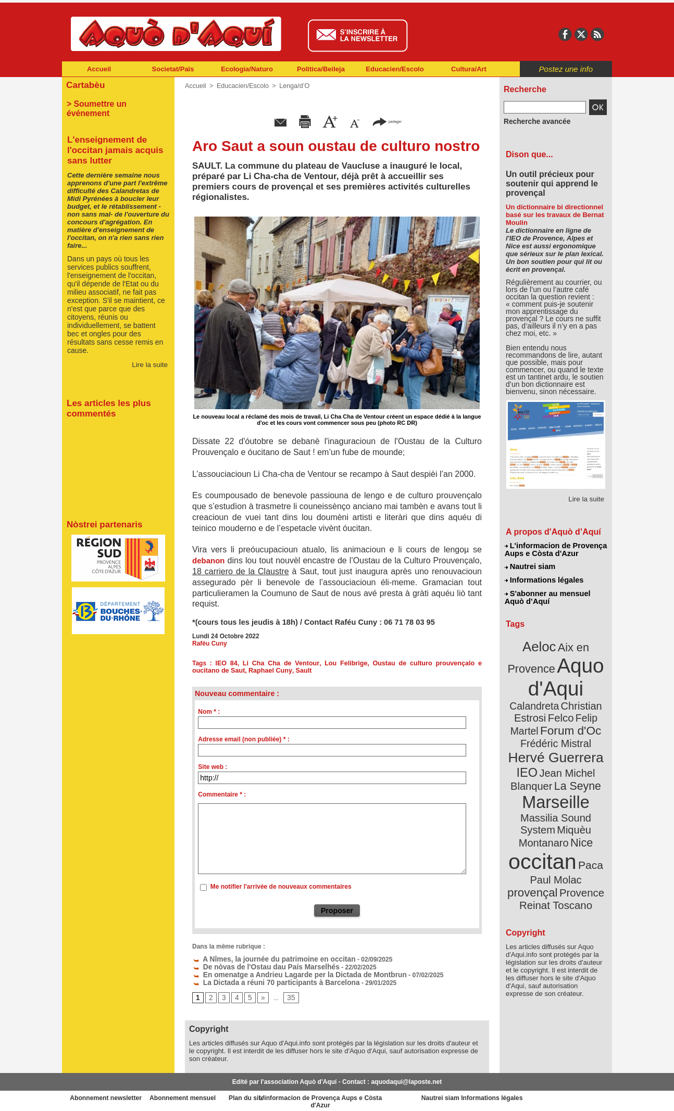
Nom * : (209, 711)
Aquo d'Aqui (553, 669)
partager (387, 121)
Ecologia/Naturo (247, 69)
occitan (543, 812)
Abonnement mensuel (200, 1095)
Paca (586, 815)
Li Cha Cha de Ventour (268, 663)
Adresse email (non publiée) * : (243, 739)
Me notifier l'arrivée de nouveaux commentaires (281, 886)
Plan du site (291, 1095)
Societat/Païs (173, 69)
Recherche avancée (533, 121)
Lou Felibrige (324, 663)
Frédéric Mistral (567, 718)
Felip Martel (540, 707)
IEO (530, 744)
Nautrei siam (530, 565)
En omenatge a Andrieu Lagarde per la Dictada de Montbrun (286, 973)
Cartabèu (84, 84)
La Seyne (574, 756)
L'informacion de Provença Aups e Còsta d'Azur (555, 549)
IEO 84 (221, 663)
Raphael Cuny (230, 670)
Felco (590, 694)
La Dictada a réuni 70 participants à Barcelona (266, 980)
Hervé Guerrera (555, 731)
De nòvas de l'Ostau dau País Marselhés (257, 965)
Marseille (538, 770)
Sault (261, 670)
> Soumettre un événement (113, 102)
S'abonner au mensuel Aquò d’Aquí (547, 594)
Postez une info (566, 69)
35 (287, 995)
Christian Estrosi (543, 694)
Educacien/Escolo (394, 69)
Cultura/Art (468, 69)
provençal (579, 829)
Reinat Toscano (564, 846)
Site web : (212, 767)
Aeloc (541, 641)
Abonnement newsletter (108, 1095)
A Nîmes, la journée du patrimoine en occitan (264, 958)
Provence (541, 841)
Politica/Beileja (321, 69)
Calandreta (581, 682)
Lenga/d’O (290, 86)
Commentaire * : (222, 794)
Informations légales (544, 578)
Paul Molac (533, 830)
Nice (579, 795)
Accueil (99, 69)
